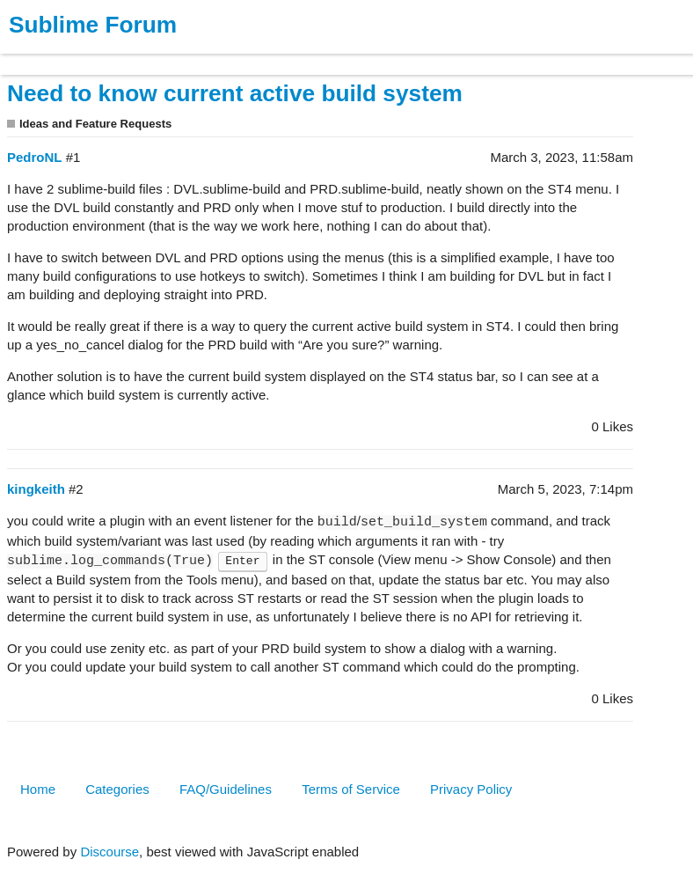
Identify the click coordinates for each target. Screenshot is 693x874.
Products (54, 56)
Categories (117, 789)
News (184, 56)
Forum (241, 56)
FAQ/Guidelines (225, 789)
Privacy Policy (471, 789)
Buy (114, 56)
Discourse (109, 851)
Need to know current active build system (235, 93)
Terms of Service (351, 789)
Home (37, 789)
